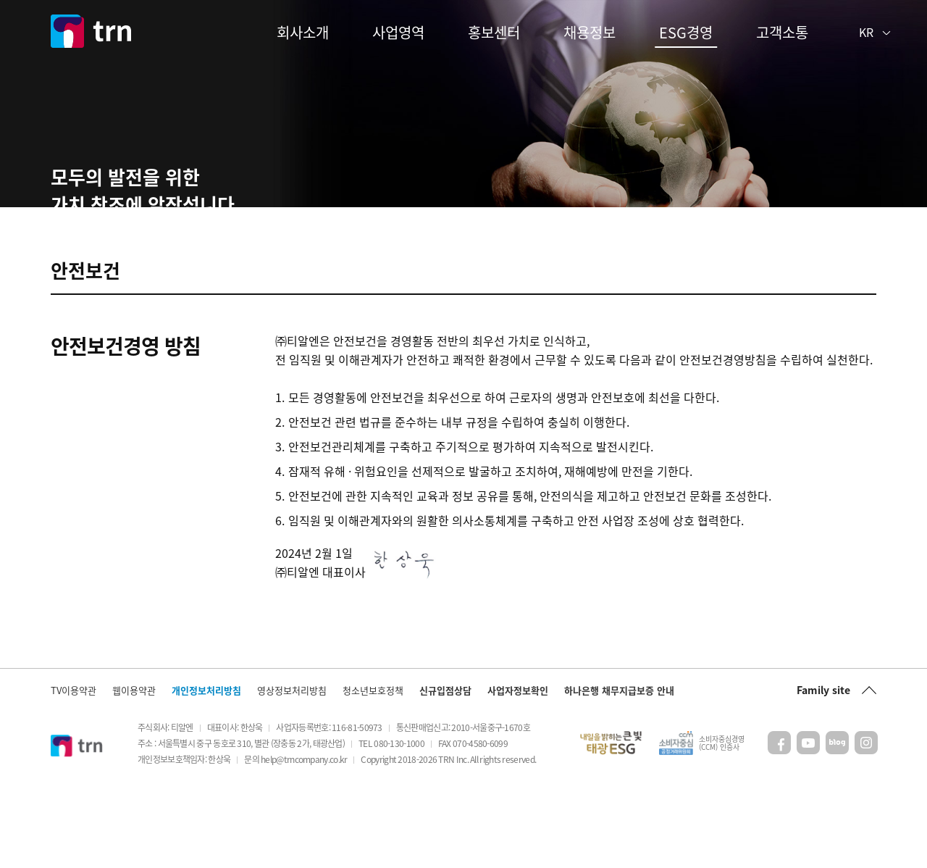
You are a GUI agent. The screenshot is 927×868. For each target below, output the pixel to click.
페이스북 (779, 826)
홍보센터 (494, 32)
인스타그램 (866, 826)
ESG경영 (686, 32)
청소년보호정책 (373, 773)
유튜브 (808, 826)
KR (866, 32)
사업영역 (398, 32)
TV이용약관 (73, 773)
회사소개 (303, 32)
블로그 (837, 826)
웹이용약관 (134, 773)
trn (91, 31)
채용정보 (589, 32)
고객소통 (782, 32)
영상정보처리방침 (292, 773)
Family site (823, 772)
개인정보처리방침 (206, 773)
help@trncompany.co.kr (304, 841)
